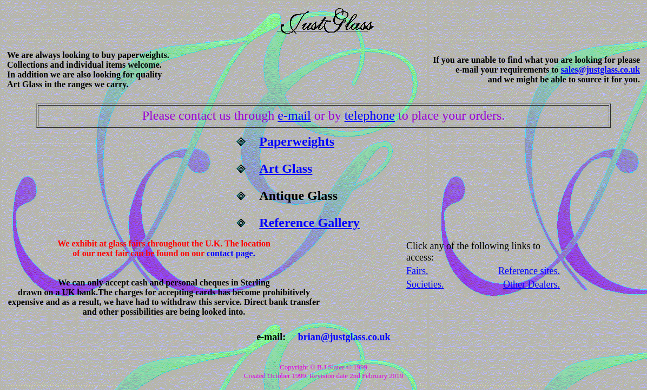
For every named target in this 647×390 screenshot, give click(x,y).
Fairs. (417, 270)
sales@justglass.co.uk (600, 69)
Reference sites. (529, 270)
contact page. (231, 253)
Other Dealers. (531, 284)
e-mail (294, 115)
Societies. (425, 284)
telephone (370, 115)
